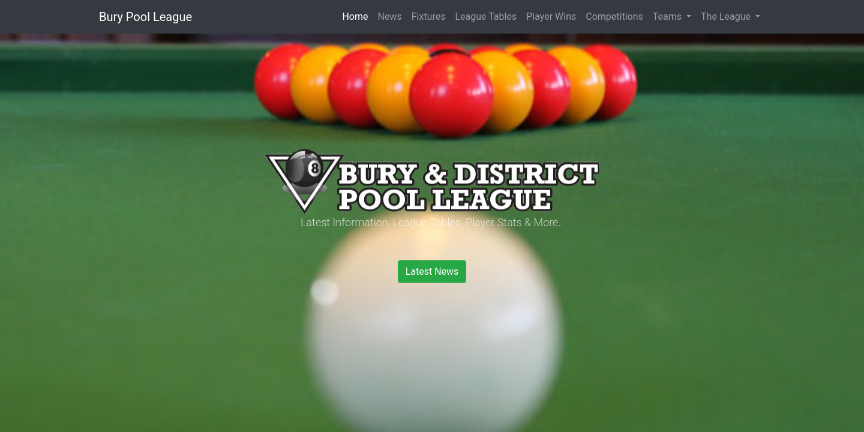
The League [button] (727, 16)
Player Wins (551, 16)
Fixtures (429, 16)
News (389, 16)
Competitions (614, 16)
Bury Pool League (145, 17)
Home (355, 16)
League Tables (486, 16)
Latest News (432, 271)
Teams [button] (668, 16)
